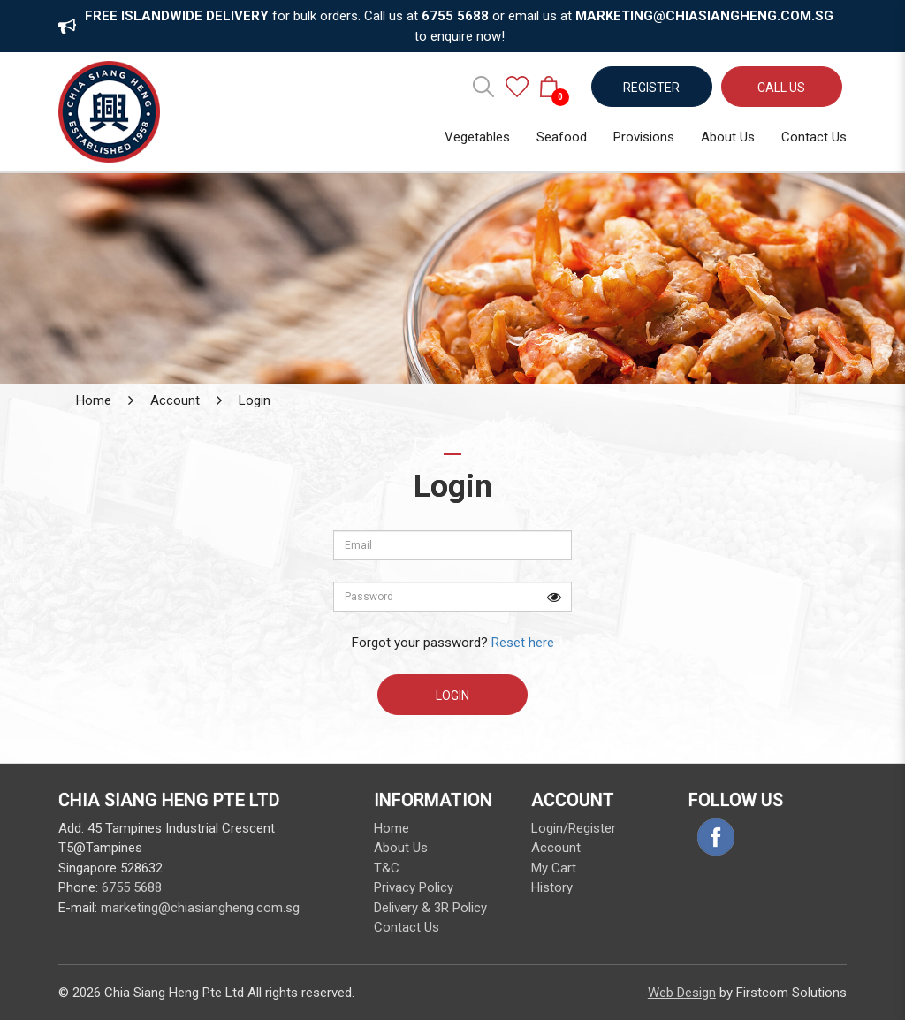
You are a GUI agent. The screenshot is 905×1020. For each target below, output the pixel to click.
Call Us (781, 87)
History (552, 887)
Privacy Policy (413, 887)
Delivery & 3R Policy (430, 908)
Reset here (522, 643)
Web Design (682, 993)
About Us (401, 848)
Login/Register (573, 828)
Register (651, 87)
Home (93, 400)
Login (254, 400)
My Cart (553, 868)
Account (175, 400)
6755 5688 (132, 887)
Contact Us (406, 927)
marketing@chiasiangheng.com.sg (200, 908)
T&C (386, 868)
